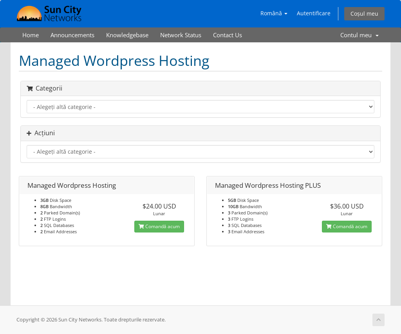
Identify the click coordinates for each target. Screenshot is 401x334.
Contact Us (227, 35)
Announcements (72, 35)
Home (30, 35)
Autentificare (314, 13)
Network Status (180, 35)
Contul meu (359, 35)
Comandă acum (159, 226)
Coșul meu (364, 13)
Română (273, 13)
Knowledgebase (127, 35)
